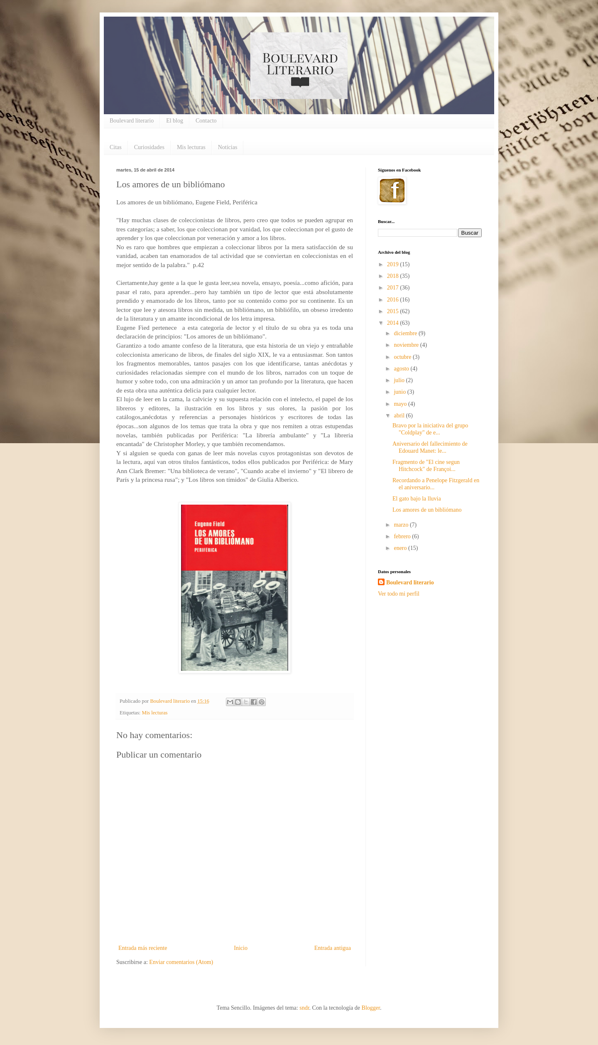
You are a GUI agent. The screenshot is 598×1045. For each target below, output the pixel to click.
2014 (393, 323)
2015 (393, 311)
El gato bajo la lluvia (416, 499)
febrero (403, 536)
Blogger (371, 1008)
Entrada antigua (332, 948)
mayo (401, 404)
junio (400, 392)
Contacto (206, 121)
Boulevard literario (132, 121)
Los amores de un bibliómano (426, 510)
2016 (393, 300)
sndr (304, 1008)
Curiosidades (149, 147)
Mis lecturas (191, 147)
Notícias (228, 147)
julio (400, 380)
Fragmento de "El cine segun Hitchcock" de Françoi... (426, 465)
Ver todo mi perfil (398, 594)
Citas (116, 147)
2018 (393, 276)
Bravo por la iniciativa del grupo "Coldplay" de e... (430, 429)
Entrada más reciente (142, 948)
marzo (401, 525)
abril (400, 415)
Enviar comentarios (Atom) (181, 962)
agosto (402, 369)
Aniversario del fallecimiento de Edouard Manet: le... (430, 447)
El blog (174, 121)
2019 (393, 264)
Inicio (241, 948)
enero (401, 548)
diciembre (406, 333)
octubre (403, 357)
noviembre (407, 345)
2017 (393, 288)
